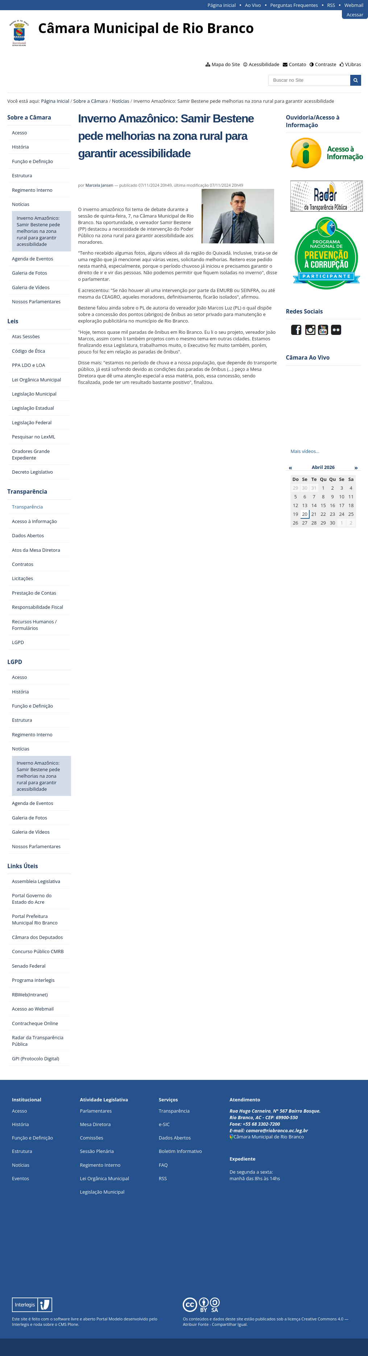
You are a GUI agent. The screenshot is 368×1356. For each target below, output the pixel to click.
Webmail (353, 5)
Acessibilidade (264, 64)
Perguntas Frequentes (294, 5)
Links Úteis (22, 866)
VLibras (353, 64)
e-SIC (164, 1124)
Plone (72, 1324)
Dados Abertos (175, 1137)
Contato (297, 64)
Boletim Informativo (180, 1151)
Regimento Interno (100, 1165)
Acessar (355, 14)
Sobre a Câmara (90, 101)
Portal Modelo (109, 1318)
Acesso (19, 1111)
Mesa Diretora (95, 1124)
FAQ (163, 1165)
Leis (12, 321)
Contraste (325, 64)
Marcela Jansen (99, 185)
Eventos (20, 1178)
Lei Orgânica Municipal (104, 1178)
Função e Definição (32, 1137)
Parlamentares (96, 1111)
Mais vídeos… (304, 451)
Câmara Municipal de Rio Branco (267, 1136)
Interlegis (20, 1324)
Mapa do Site (226, 64)
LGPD (14, 662)
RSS (331, 5)
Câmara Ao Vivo (308, 357)
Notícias (120, 101)
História (20, 1124)
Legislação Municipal (102, 1192)
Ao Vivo (253, 5)
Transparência (27, 491)
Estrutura (22, 1151)
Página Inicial (222, 5)
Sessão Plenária (97, 1151)
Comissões (91, 1137)
